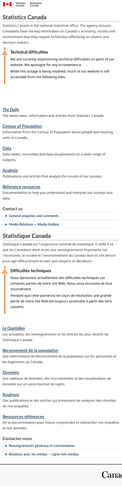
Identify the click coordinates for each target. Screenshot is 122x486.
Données (11, 372)
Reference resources (21, 186)
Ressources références (23, 416)
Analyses (11, 394)
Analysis (10, 170)
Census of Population (22, 126)
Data (7, 148)
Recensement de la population (30, 350)
